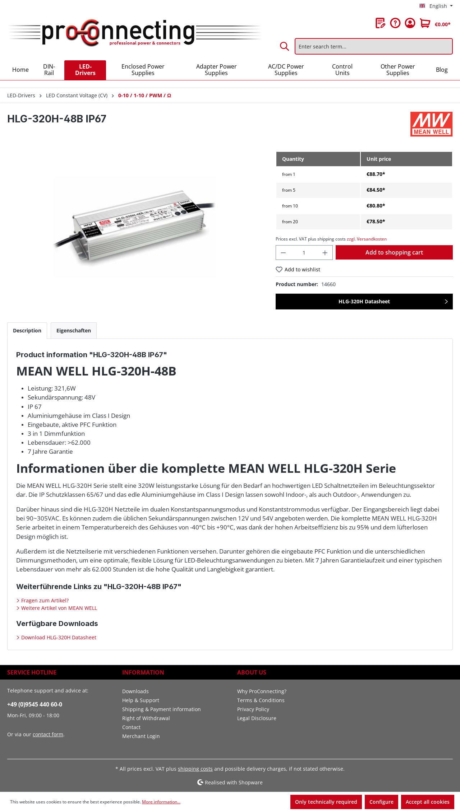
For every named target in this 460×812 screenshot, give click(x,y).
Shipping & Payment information (161, 709)
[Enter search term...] (374, 46)
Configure (381, 801)
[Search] (285, 46)
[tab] (27, 330)
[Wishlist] (380, 23)
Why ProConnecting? (261, 691)
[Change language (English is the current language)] (436, 6)
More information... (161, 802)
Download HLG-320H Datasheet (58, 637)
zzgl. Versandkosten (367, 239)
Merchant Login (141, 736)
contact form (48, 734)
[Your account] (410, 23)
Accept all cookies (428, 801)
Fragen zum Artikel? (44, 600)
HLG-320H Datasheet (364, 301)
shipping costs (195, 768)
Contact (131, 727)
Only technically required (326, 801)
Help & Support (140, 700)
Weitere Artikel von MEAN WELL (58, 608)
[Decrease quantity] (283, 252)
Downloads (135, 691)
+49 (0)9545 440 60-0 (34, 704)
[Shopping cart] (435, 23)
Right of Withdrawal (146, 718)
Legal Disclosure (256, 718)
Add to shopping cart (394, 252)
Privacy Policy (253, 709)
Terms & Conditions (261, 700)
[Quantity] (304, 252)
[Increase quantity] (325, 252)
